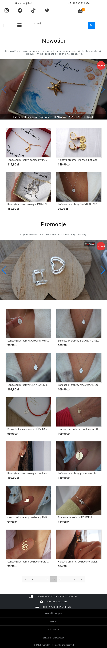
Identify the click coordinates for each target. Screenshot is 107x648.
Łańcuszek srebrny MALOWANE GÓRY (79, 384)
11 (46, 579)
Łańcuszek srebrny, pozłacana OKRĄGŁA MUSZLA (35, 561)
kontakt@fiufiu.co (27, 3)
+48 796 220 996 (81, 3)
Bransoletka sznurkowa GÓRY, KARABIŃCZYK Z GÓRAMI (39, 429)
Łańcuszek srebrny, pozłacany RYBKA (28, 517)
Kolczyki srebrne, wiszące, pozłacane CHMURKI (34, 473)
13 (60, 579)
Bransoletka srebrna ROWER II (75, 517)
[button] (103, 89)
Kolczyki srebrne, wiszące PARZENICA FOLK (32, 204)
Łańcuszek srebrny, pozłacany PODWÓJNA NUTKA (36, 160)
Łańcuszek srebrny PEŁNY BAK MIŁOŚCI (30, 384)
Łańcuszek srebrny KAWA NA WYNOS (28, 340)
